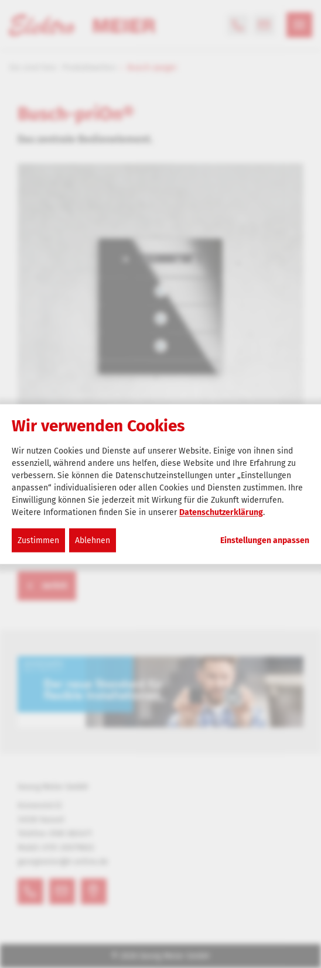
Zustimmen (38, 540)
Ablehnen (92, 540)
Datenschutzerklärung (221, 512)
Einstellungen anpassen (264, 540)
